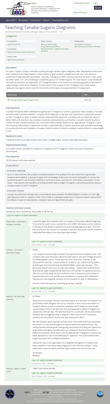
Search (98, 8)
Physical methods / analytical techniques (55, 49)
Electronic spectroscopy (49, 44)
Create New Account (81, 3)
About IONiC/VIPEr (34, 394)
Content (46, 20)
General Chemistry (13, 44)
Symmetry (44, 51)
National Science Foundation (74, 401)
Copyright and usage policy (72, 394)
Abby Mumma (71, 399)
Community (35, 20)
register (18, 215)
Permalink (52, 245)
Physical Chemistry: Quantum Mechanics (21, 52)
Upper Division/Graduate (15, 60)
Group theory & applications (50, 47)
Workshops (22, 20)
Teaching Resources (60, 20)
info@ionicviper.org (56, 394)
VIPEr (33, 3)
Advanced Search (80, 12)
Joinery (60, 397)
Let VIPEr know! (70, 390)
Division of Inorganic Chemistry (50, 401)
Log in (95, 3)
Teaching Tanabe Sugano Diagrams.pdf (24, 100)
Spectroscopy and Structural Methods (87, 47)
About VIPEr (10, 20)
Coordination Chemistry (82, 44)
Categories (11, 36)
